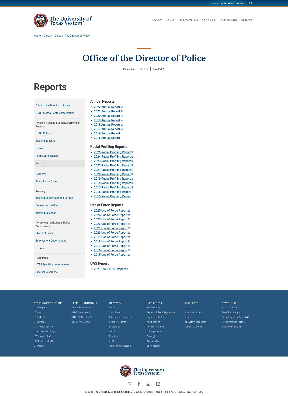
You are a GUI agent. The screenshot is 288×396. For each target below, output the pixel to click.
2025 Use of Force (112, 210)
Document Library (193, 312)
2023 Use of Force (112, 219)
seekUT (188, 317)
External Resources (46, 272)
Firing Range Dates (46, 181)
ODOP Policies (44, 133)
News (169, 20)
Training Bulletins (45, 140)
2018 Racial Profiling (114, 183)
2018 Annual (108, 124)
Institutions (188, 20)
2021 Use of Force (112, 228)
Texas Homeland (235, 317)
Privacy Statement (156, 326)
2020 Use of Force (112, 232)
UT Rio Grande (45, 331)
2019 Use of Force (112, 237)
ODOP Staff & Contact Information (55, 112)
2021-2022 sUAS (111, 269)
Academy (159, 69)
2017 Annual (108, 129)
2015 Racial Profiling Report (112, 196)
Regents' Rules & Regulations (161, 312)
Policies (128, 69)
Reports (40, 163)
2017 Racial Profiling (114, 187)
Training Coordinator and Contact (54, 197)
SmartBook (114, 312)
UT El (40, 322)
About (157, 20)
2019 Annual (108, 120)
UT (41, 307)
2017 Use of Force (112, 246)
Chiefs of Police (45, 233)
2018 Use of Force (112, 241)
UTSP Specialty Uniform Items (53, 264)
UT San (42, 336)
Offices (246, 20)
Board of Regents (117, 322)
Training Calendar (46, 212)
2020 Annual (108, 116)
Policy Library (153, 307)
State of (230, 307)
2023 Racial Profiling (114, 161)
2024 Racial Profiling (114, 156)
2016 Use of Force (112, 250)
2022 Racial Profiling (114, 165)
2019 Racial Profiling (114, 178)
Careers (188, 307)
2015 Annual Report (107, 138)
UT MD (80, 322)
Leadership (228, 20)
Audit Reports (153, 322)
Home (37, 35)
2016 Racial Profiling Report (112, 192)
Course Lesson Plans (48, 205)
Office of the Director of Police (144, 58)
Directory (113, 336)
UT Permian (44, 326)
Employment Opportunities (51, 240)
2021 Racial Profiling (114, 170)
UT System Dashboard (195, 322)
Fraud (231, 312)
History (40, 248)
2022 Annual (108, 107)
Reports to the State (156, 317)
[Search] (251, 3)
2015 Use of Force (112, 254)
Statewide (232, 326)
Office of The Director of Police (72, 35)
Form (47, 155)
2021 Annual (108, 111)
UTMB (80, 312)
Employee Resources (228, 3)
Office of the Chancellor (120, 317)
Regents (208, 20)
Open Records (154, 346)
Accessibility (153, 341)
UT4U (111, 341)
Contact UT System (193, 326)
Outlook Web (120, 346)
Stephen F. (43, 341)
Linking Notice (154, 331)
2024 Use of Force (112, 215)
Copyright (151, 336)
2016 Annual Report (107, 133)
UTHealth (81, 317)
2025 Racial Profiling (114, 152)
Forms (143, 69)
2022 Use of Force (112, 224)
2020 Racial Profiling (114, 174)
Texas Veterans (234, 322)
